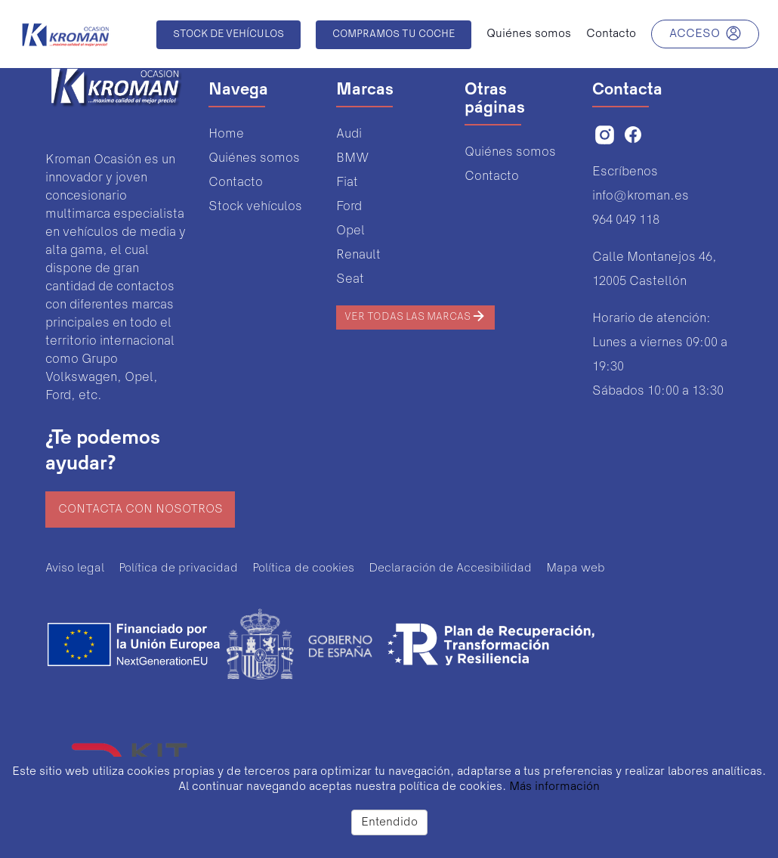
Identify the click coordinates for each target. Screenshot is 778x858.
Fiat (347, 182)
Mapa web (575, 568)
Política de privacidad (178, 568)
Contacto (235, 182)
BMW (352, 158)
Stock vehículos (255, 206)
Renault (358, 255)
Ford (349, 206)
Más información (554, 787)
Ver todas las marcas (415, 316)
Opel (350, 231)
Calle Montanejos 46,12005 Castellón (654, 269)
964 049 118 (625, 220)
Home (226, 134)
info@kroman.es (640, 196)
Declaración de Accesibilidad (450, 568)
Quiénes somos (254, 158)
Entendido (389, 822)
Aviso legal (74, 568)
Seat (350, 279)
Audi (349, 134)
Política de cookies (303, 568)
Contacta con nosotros (140, 509)
